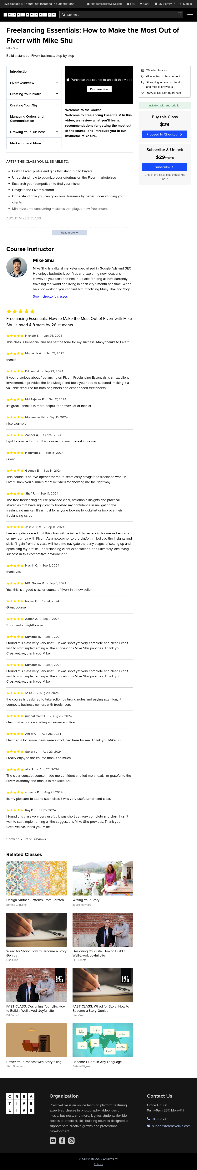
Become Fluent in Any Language (97, 1061)
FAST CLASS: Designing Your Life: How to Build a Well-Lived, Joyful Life (36, 1008)
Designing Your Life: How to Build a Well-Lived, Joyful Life (99, 953)
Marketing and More (25, 143)
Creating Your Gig (23, 105)
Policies (98, 1164)
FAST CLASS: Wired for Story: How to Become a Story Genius (101, 1008)
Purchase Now (99, 89)
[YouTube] (52, 1140)
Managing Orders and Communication (26, 118)
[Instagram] (71, 1140)
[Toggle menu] (190, 14)
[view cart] (145, 3)
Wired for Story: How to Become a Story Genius (36, 953)
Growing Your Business (28, 132)
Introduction (19, 71)
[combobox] (121, 14)
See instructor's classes (50, 296)
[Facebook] (62, 1140)
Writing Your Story (86, 899)
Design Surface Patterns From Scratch (35, 899)
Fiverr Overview (22, 82)
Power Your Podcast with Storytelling (34, 1061)
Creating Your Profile (26, 94)
